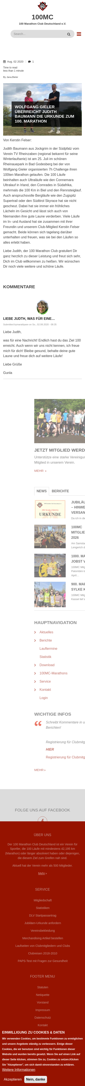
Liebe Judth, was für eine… (29, 318)
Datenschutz (43, 1017)
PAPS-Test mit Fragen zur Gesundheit (42, 961)
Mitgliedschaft (43, 900)
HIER (77, 749)
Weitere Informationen (18, 1075)
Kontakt (43, 1025)
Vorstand (43, 1002)
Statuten (42, 987)
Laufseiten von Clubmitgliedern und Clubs (42, 945)
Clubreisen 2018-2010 (42, 953)
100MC (42, 17)
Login (42, 1032)
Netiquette (43, 995)
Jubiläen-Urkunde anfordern (42, 923)
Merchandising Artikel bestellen (42, 938)
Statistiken (43, 908)
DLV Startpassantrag (42, 915)
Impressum (42, 1010)
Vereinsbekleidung (43, 930)
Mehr (41, 873)
